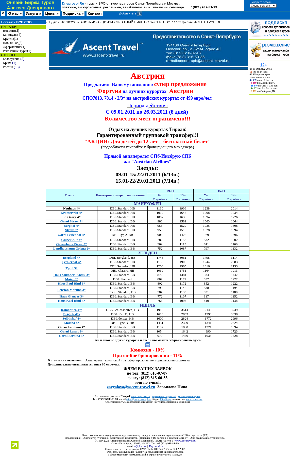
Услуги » (33, 13)
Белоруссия (11, 59)
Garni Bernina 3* (71, 336)
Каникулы (10, 35)
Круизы (8, 39)
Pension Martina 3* (71, 290)
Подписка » (73, 13)
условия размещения (189, 396)
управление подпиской (164, 396)
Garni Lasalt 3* (71, 331)
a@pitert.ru (140, 446)
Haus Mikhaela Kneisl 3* (71, 275)
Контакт (95, 13)
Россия (8, 67)
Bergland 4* (71, 257)
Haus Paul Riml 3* (71, 283)
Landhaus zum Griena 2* (71, 248)
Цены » (52, 13)
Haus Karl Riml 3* (71, 301)
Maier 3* (71, 279)
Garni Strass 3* (71, 221)
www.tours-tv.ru (194, 399)
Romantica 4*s (71, 310)
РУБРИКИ (8, 27)
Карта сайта (156, 446)
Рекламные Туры (15, 51)
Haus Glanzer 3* (71, 296)
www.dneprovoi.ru (140, 396)
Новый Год (11, 43)
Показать (16, 22)
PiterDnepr (165, 399)
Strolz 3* (71, 230)
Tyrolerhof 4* (71, 262)
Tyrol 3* (71, 268)
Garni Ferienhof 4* (72, 235)
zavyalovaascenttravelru (131, 387)
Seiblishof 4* (71, 318)
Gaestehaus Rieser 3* (71, 244)
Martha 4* (71, 323)
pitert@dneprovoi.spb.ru (138, 399)
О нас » (15, 13)
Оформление (12, 47)
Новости (9, 30)
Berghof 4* (72, 225)
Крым (7, 63)
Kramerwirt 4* (71, 213)
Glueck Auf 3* (71, 240)
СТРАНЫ (7, 55)
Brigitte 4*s (71, 314)
